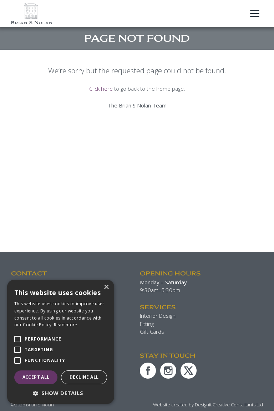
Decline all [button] (84, 377)
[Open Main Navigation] (255, 13)
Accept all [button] (36, 377)
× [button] (106, 287)
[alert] (60, 342)
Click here (101, 88)
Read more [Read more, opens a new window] (65, 325)
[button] (60, 393)
